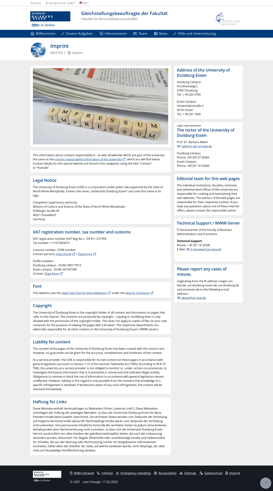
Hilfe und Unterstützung (194, 33)
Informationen (113, 33)
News (161, 33)
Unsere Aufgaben (77, 33)
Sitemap (188, 473)
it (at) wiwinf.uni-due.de (206, 249)
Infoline (105, 473)
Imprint (232, 473)
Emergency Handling (133, 473)
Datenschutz (211, 473)
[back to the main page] (229, 19)
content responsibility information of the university (88, 159)
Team (140, 33)
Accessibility (165, 473)
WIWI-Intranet (82, 473)
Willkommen (43, 33)
